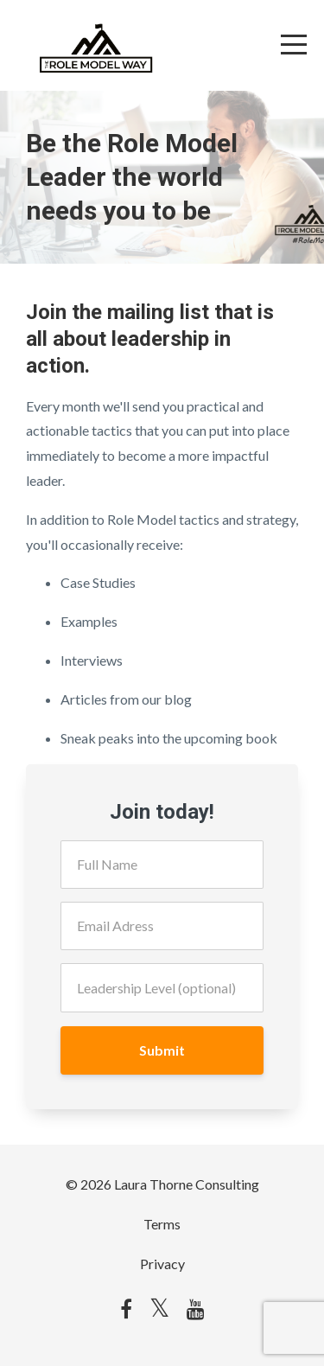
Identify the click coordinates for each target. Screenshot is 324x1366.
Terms (162, 1224)
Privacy (162, 1263)
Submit (162, 1050)
